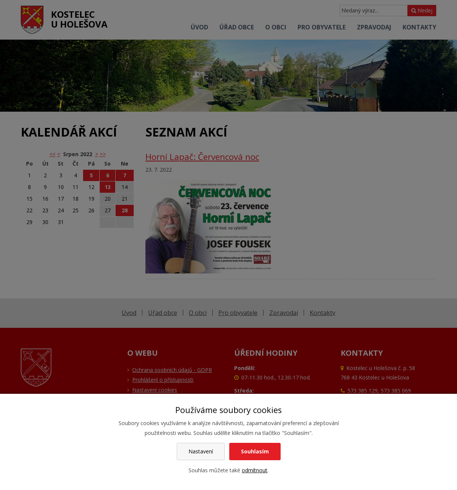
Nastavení (200, 451)
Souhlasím (255, 451)
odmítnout (254, 470)
